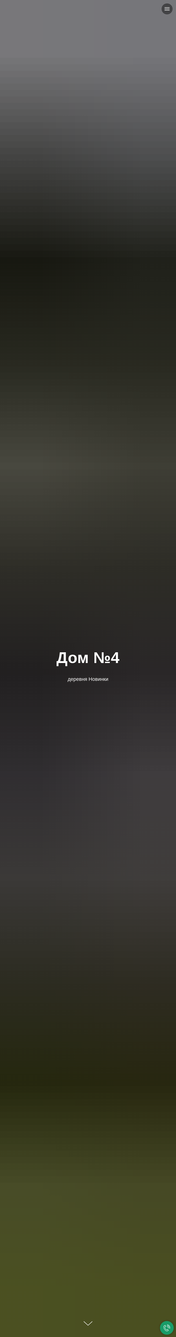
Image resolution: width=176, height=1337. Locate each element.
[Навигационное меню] (167, 9)
